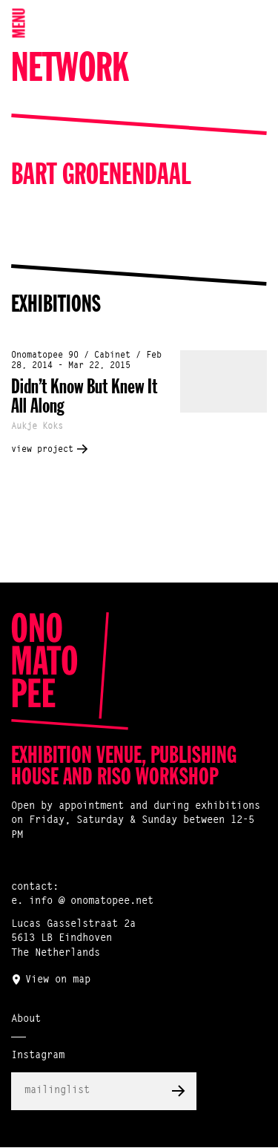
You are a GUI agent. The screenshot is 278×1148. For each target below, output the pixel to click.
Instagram (37, 1056)
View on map (57, 980)
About (26, 1019)
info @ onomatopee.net (91, 901)
